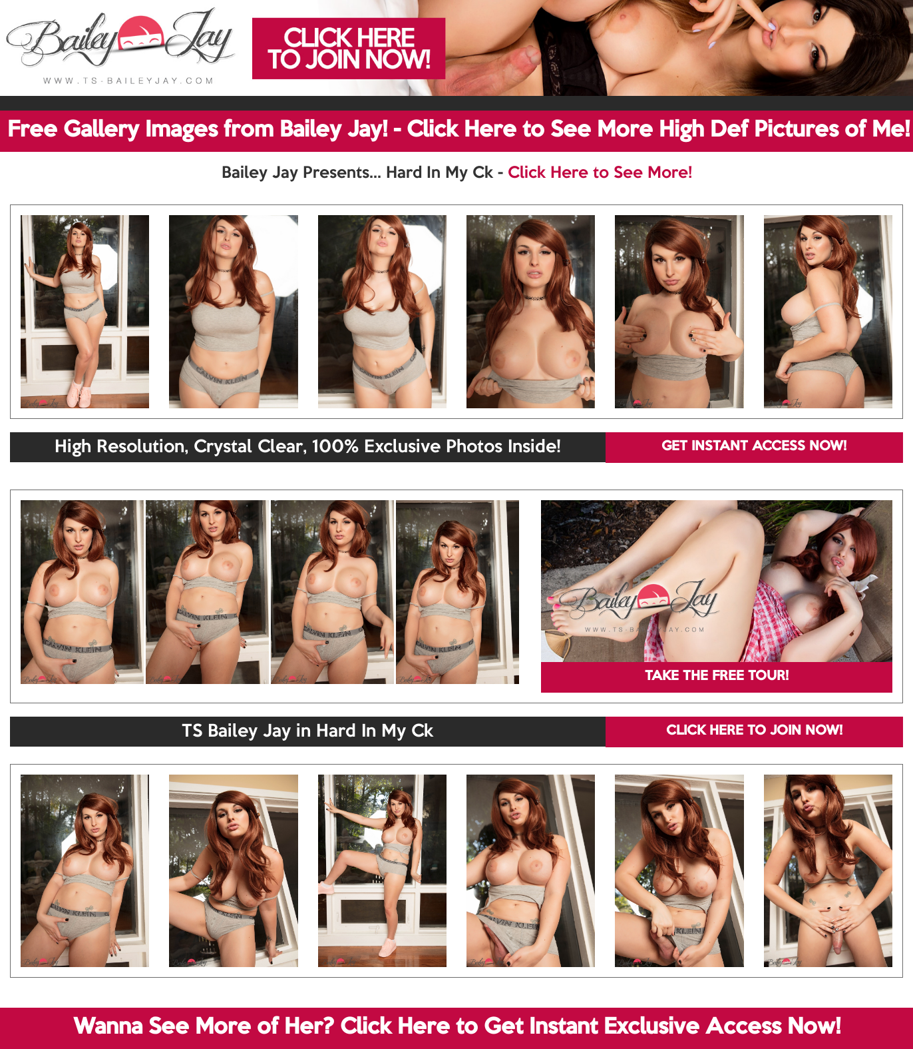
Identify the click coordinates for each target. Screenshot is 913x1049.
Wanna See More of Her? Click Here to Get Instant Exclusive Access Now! (456, 1028)
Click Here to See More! (600, 173)
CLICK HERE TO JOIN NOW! (754, 731)
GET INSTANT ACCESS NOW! (753, 447)
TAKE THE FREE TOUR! (717, 677)
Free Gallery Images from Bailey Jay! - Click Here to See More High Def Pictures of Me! (458, 131)
